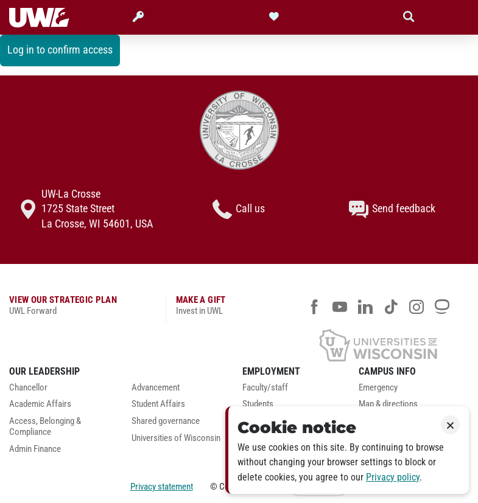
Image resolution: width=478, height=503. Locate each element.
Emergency (378, 388)
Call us (239, 209)
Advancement (156, 388)
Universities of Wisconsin (176, 438)
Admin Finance (35, 449)
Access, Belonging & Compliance (45, 426)
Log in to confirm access (60, 50)
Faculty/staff (265, 388)
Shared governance (166, 421)
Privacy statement (161, 486)
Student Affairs (158, 404)
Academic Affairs (40, 404)
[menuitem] (61, 391)
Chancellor (28, 388)
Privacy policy (393, 477)
